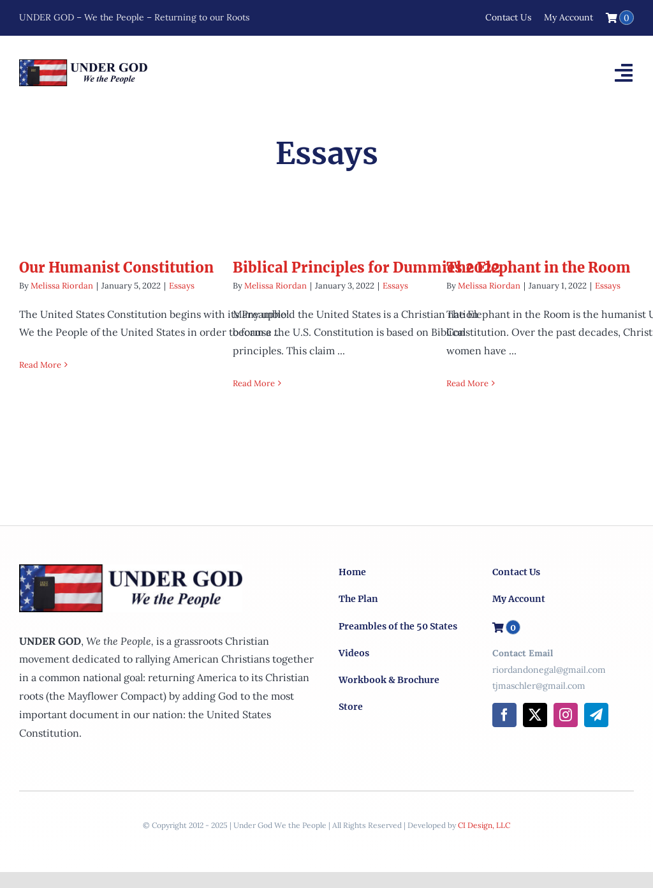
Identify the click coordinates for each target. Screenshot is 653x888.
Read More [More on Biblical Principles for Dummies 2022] (254, 383)
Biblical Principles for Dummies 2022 (366, 267)
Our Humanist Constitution (116, 267)
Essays (181, 285)
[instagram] (566, 715)
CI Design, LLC (484, 825)
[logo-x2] (83, 64)
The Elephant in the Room (538, 267)
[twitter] (535, 715)
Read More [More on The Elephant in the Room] (467, 383)
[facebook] (504, 715)
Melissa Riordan (62, 285)
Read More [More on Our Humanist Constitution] (40, 364)
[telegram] (596, 715)
